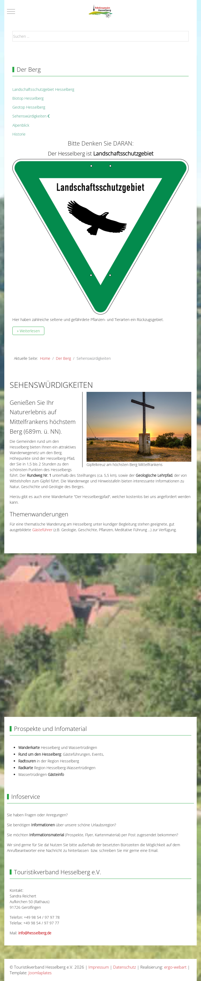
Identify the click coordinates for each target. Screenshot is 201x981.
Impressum (98, 967)
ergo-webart (175, 967)
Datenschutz (124, 967)
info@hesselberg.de (34, 932)
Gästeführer (42, 529)
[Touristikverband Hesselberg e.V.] (100, 11)
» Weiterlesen (28, 330)
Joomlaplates (40, 972)
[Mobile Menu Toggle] (11, 11)
